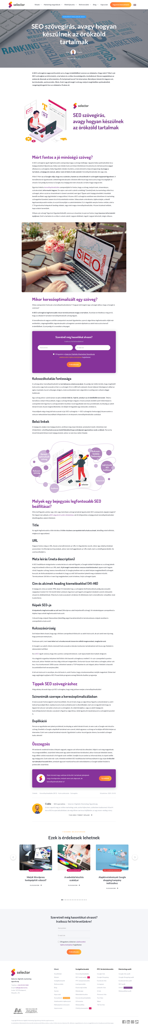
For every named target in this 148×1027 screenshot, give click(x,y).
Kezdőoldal (57, 974)
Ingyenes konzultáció (121, 5)
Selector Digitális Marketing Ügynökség (80, 354)
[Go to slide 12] (80, 901)
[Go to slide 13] (82, 901)
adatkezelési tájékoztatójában (70, 357)
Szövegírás (74, 793)
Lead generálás (81, 984)
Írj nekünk (105, 778)
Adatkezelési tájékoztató (62, 1001)
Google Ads (101, 974)
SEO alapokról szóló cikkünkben (62, 515)
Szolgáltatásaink (59, 981)
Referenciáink (58, 984)
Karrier (56, 991)
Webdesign (79, 991)
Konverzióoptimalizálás (83, 998)
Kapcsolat (104, 5)
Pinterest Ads (101, 994)
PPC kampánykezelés (83, 981)
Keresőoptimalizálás (82, 974)
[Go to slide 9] (75, 901)
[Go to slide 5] (68, 901)
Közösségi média (81, 987)
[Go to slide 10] (77, 901)
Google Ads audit (124, 974)
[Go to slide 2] (63, 901)
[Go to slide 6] (70, 901)
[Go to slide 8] (74, 901)
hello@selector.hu (21, 988)
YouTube (100, 998)
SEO (37, 654)
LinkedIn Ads (101, 987)
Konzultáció (62, 998)
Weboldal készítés (82, 994)
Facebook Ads (101, 981)
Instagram (100, 984)
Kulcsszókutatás (63, 793)
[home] (17, 4)
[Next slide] (135, 858)
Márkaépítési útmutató (62, 1005)
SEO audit (122, 984)
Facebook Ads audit (125, 981)
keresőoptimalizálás (51, 187)
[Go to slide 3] (65, 901)
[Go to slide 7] (72, 901)
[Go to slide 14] (84, 901)
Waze (99, 1001)
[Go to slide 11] (79, 901)
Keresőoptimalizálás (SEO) (74, 16)
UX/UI (125, 988)
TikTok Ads (101, 1005)
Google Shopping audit (126, 977)
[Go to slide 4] (67, 901)
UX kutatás (79, 1001)
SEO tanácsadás (83, 977)
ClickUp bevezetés (83, 1008)
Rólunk (56, 977)
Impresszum (58, 1008)
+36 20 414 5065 (23, 985)
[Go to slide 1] (62, 901)
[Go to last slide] (13, 858)
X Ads (99, 991)
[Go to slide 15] (86, 901)
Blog (55, 987)
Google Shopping (103, 977)
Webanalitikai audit (125, 991)
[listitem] (35, 877)
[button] (38, 5)
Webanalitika (80, 1005)
